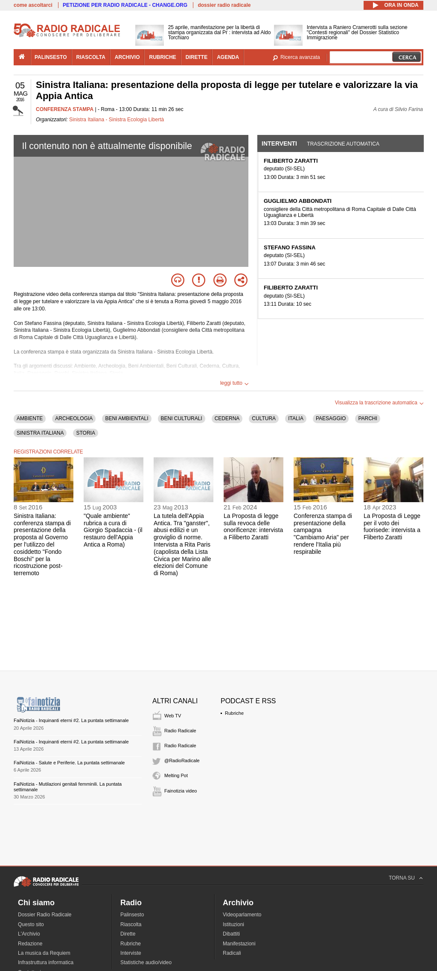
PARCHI (367, 418)
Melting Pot (176, 775)
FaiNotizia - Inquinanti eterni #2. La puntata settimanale (71, 720)
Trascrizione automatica (343, 144)
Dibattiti (231, 934)
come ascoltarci (33, 5)
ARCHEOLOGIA (74, 418)
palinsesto (51, 57)
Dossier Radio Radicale (44, 915)
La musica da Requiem (44, 953)
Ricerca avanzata (300, 57)
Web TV (172, 715)
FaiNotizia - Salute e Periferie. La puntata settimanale (69, 762)
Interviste (130, 953)
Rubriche (234, 713)
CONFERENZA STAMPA (64, 109)
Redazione (30, 944)
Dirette (127, 934)
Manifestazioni (239, 944)
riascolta (90, 57)
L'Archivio (29, 934)
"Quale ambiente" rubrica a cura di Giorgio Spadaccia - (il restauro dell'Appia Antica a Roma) (113, 530)
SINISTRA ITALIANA (40, 433)
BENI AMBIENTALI (126, 418)
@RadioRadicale (182, 760)
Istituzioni (233, 924)
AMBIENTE (30, 418)
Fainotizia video (180, 790)
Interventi (279, 143)
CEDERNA (227, 418)
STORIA (85, 433)
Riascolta (130, 924)
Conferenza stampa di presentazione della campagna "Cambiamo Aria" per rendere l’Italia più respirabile (323, 533)
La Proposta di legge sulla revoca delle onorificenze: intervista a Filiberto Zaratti (253, 526)
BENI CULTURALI (181, 418)
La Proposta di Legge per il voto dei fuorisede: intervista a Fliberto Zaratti (392, 526)
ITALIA (295, 418)
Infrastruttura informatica (45, 962)
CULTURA (264, 418)
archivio (127, 57)
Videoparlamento (242, 915)
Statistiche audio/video (146, 962)
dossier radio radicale (224, 5)
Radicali (232, 953)
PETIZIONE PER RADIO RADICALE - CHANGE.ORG (125, 5)
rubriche (162, 57)
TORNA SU (402, 878)
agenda (228, 57)
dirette (196, 57)
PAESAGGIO (331, 418)
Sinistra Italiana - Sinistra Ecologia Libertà (116, 120)
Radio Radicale (180, 730)
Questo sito (31, 924)
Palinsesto (132, 915)
